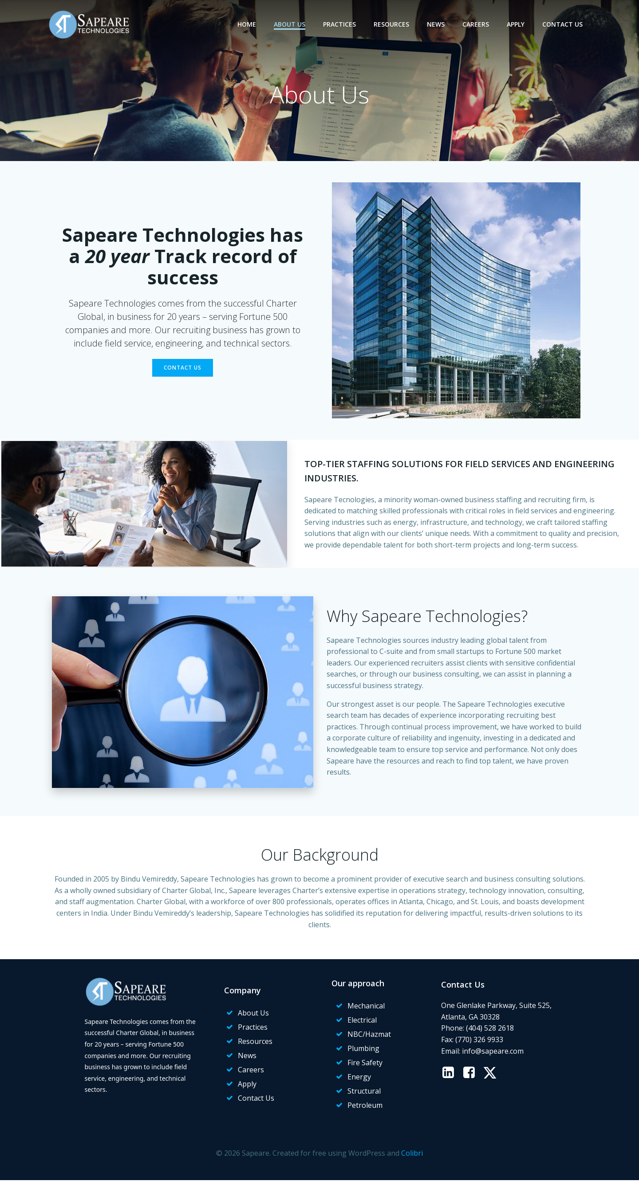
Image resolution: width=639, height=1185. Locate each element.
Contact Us (564, 24)
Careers (477, 24)
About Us (291, 24)
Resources (392, 24)
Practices (340, 24)
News (437, 24)
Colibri (412, 1159)
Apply (517, 24)
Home (248, 24)
